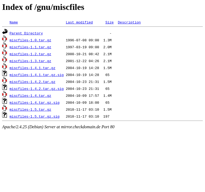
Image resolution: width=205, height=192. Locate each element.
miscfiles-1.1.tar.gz (30, 47)
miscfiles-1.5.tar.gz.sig (35, 116)
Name (14, 22)
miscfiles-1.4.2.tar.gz (33, 81)
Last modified (79, 22)
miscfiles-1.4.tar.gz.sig (35, 102)
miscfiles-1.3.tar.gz (30, 60)
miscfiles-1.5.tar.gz (30, 109)
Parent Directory (26, 33)
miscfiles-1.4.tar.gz (30, 95)
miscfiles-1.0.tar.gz (30, 40)
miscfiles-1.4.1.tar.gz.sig (37, 74)
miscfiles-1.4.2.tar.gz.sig (37, 88)
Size (109, 22)
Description (129, 22)
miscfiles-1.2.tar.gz (30, 53)
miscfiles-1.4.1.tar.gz (33, 67)
